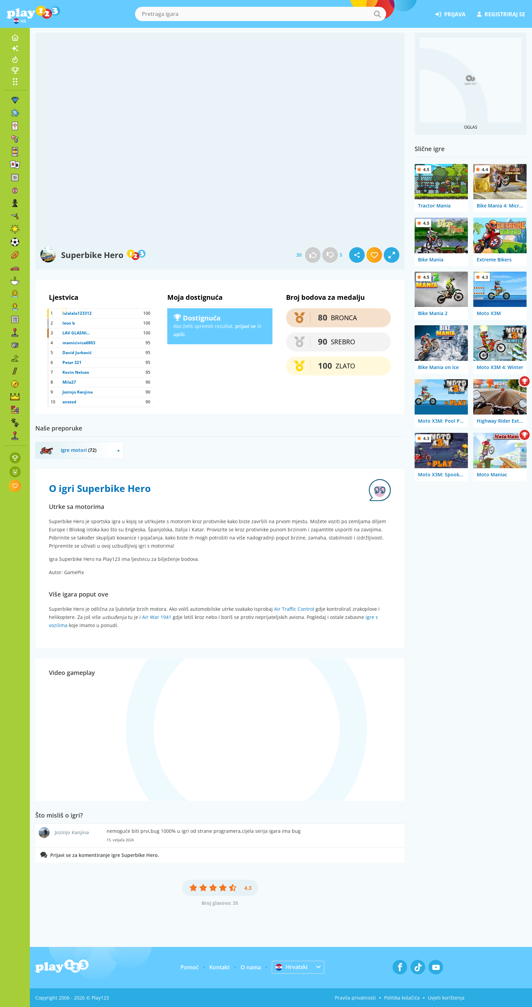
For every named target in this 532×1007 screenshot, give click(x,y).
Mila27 (69, 382)
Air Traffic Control (294, 609)
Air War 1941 (156, 617)
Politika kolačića (402, 997)
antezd (69, 402)
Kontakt (219, 967)
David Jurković (77, 352)
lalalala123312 (77, 313)
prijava (450, 14)
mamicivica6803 (78, 343)
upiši (179, 334)
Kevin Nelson (75, 372)
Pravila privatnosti (355, 997)
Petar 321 (71, 362)
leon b (68, 323)
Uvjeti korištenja (446, 997)
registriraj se (501, 14)
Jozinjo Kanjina (77, 392)
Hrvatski (291, 967)
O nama (251, 967)
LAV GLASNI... (76, 333)
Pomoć (189, 967)
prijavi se (245, 326)
